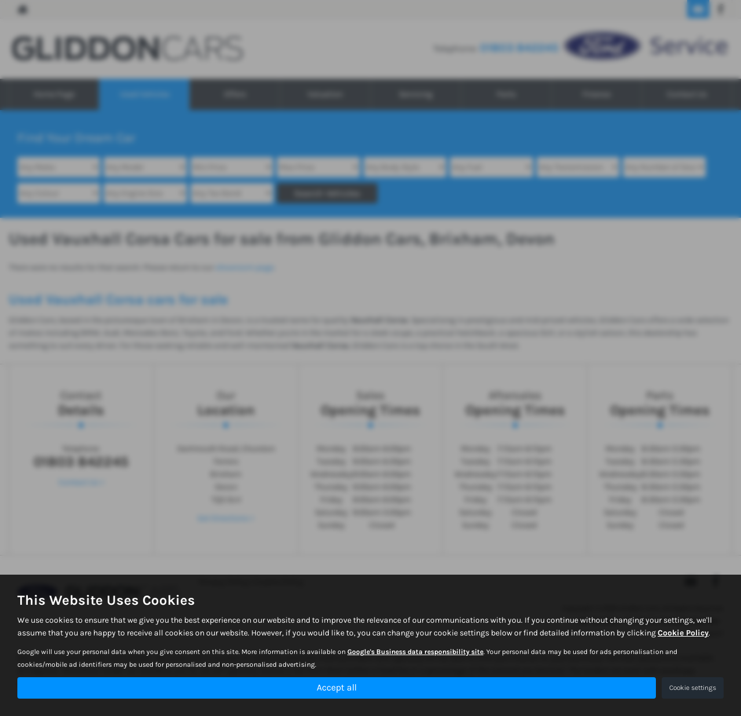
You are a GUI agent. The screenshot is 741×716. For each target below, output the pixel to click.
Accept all (337, 687)
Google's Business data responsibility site (415, 652)
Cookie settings (692, 688)
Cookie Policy (683, 633)
